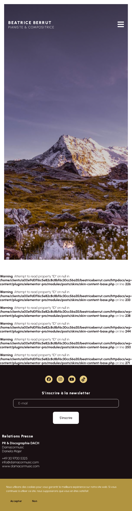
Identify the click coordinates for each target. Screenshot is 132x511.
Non (34, 501)
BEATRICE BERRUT (30, 22)
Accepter (16, 501)
